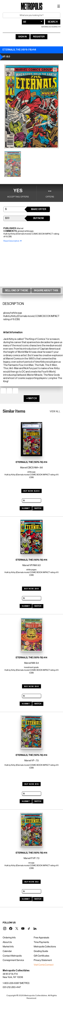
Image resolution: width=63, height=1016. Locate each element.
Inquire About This (46, 290)
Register (39, 37)
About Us (7, 942)
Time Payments (41, 942)
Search (53, 22)
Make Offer (38, 209)
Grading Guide (41, 951)
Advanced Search (50, 27)
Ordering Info (9, 937)
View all (55, 411)
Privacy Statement (43, 960)
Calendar (7, 951)
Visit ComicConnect (43, 965)
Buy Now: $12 (31, 882)
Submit (26, 508)
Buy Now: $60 (31, 589)
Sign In (22, 37)
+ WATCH (31, 398)
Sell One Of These (16, 290)
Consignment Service (13, 960)
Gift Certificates (41, 956)
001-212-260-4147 (12, 987)
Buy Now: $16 (31, 784)
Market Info (8, 946)
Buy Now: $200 (31, 491)
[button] (5, 928)
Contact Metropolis (12, 956)
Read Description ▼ (12, 241)
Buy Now (38, 218)
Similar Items (14, 411)
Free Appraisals (41, 937)
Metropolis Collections (45, 946)
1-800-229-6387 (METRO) (16, 983)
